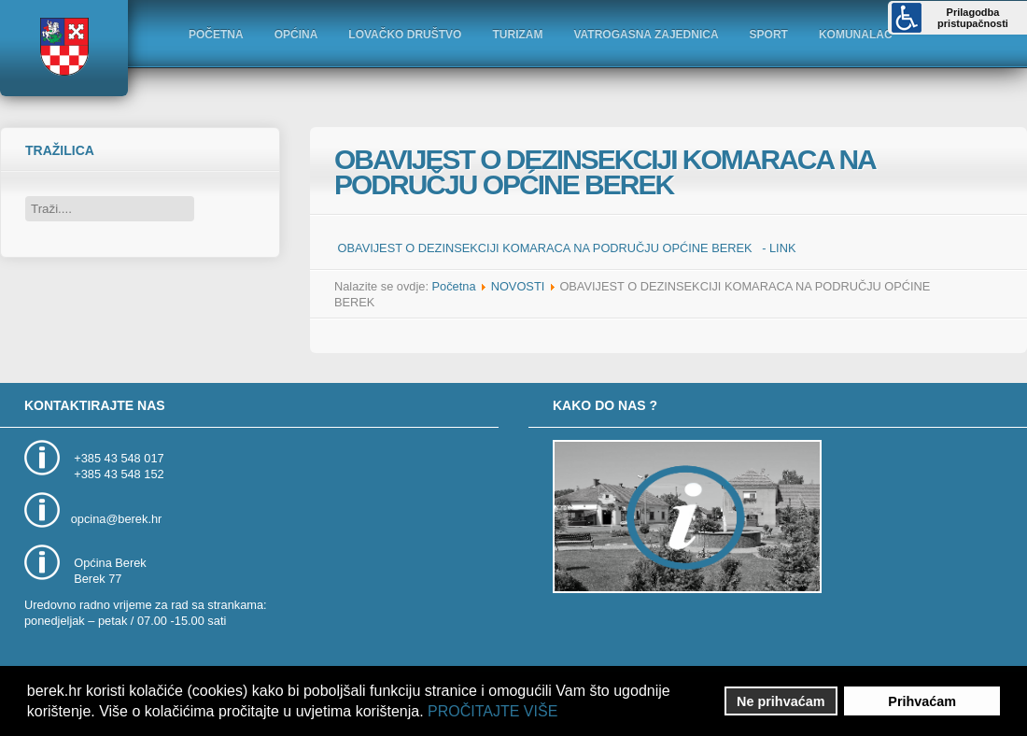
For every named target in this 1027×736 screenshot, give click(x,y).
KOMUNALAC (856, 34)
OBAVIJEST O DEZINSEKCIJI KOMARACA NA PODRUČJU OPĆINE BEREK (604, 172)
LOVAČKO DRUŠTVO (404, 34)
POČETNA (216, 34)
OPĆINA (296, 34)
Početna (454, 286)
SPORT (769, 34)
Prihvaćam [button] (922, 701)
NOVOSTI (518, 286)
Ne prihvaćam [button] (780, 701)
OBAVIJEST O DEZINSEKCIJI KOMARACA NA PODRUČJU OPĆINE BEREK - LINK (564, 248)
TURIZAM (517, 34)
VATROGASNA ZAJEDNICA (645, 34)
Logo (63, 47)
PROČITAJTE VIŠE (492, 711)
